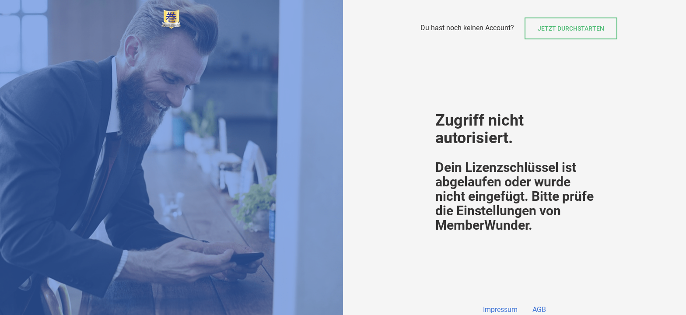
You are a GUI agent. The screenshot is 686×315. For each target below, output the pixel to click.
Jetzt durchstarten (571, 28)
